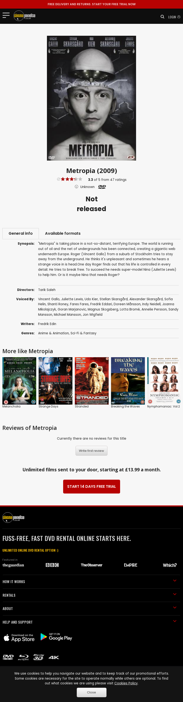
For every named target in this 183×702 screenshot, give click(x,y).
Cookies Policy (126, 683)
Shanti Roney (57, 304)
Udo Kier (91, 299)
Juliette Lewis (72, 299)
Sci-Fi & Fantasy (84, 333)
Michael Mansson (67, 314)
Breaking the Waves (125, 406)
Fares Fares (79, 304)
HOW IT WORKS (90, 581)
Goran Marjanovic (72, 309)
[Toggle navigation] (7, 15)
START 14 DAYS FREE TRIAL (91, 486)
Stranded (82, 406)
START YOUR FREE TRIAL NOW (92, 4)
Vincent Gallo (49, 299)
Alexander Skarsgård (146, 299)
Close (91, 692)
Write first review (91, 451)
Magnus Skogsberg (103, 309)
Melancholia (11, 406)
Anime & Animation (53, 333)
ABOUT (90, 608)
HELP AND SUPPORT (90, 622)
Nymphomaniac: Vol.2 (163, 406)
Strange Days (48, 406)
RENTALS (90, 595)
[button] (161, 16)
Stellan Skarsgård (114, 299)
